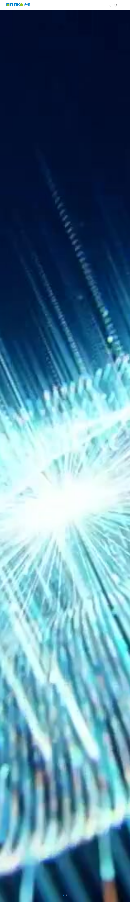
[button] (63, 895)
